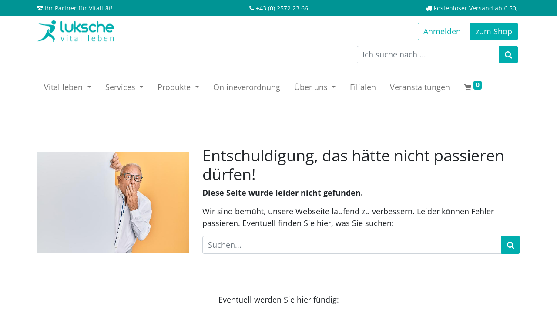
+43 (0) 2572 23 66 (282, 8)
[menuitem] (246, 87)
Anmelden (442, 31)
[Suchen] (508, 54)
